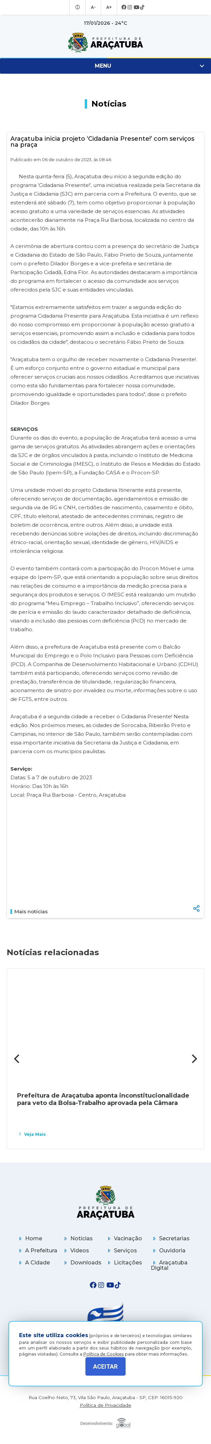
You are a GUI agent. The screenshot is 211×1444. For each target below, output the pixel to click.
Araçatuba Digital (169, 1265)
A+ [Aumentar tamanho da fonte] (108, 7)
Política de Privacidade (105, 1405)
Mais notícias (29, 912)
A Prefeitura (37, 1250)
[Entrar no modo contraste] (78, 7)
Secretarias (170, 1238)
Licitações (123, 1262)
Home (29, 1238)
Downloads (81, 1262)
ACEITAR (105, 1366)
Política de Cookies (103, 1349)
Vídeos (75, 1250)
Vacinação (123, 1238)
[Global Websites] (105, 1421)
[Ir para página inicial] (105, 42)
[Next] (193, 1058)
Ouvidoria (168, 1250)
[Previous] (17, 1058)
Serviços (121, 1250)
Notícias (77, 1238)
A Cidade (33, 1262)
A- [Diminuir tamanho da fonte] (93, 7)
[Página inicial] (105, 1202)
